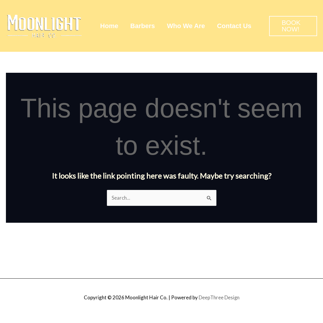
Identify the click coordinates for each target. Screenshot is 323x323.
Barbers (144, 26)
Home (110, 26)
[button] (295, 26)
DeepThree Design (219, 297)
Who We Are (188, 26)
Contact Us (238, 26)
